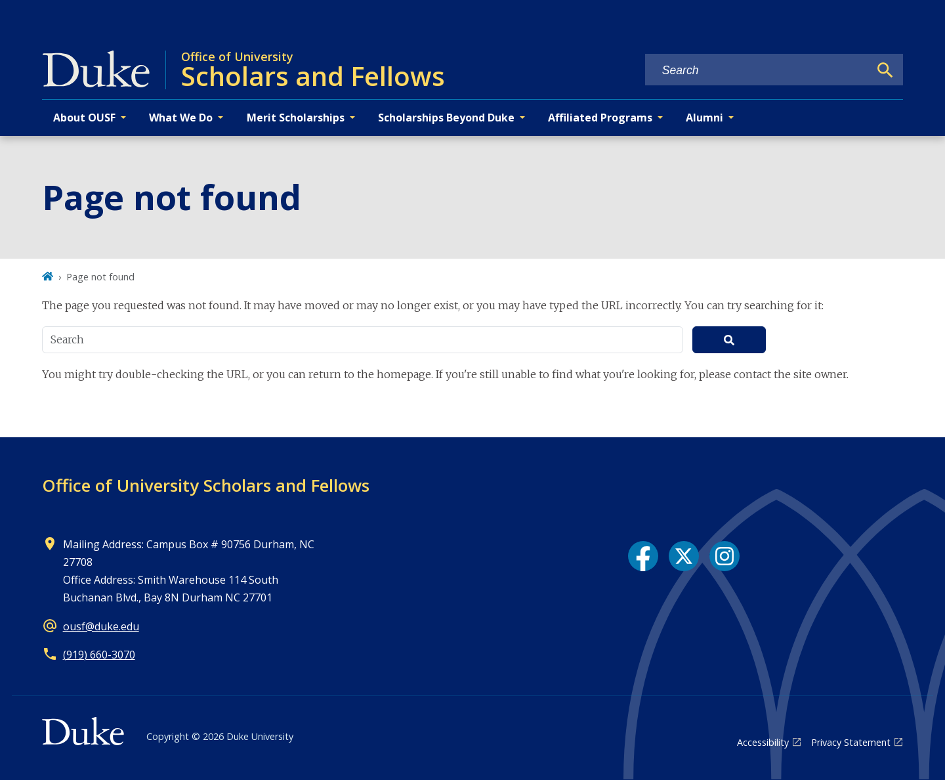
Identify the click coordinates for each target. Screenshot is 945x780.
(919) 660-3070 (99, 654)
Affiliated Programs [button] (600, 117)
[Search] (885, 70)
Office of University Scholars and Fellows (205, 485)
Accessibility (763, 742)
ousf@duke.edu (101, 626)
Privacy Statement (851, 742)
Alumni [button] (704, 117)
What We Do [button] (181, 117)
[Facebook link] (643, 556)
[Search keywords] (757, 70)
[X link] (684, 556)
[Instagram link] (724, 556)
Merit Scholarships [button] (296, 117)
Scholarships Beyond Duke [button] (446, 117)
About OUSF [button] (84, 117)
